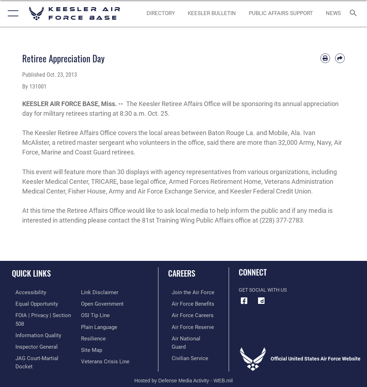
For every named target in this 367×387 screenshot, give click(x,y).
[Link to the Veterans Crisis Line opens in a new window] (103, 347)
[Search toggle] (355, 13)
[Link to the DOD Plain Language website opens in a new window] (98, 314)
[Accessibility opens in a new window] (25, 292)
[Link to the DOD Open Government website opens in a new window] (101, 292)
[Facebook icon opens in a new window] (244, 301)
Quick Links (31, 273)
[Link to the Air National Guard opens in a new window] (188, 336)
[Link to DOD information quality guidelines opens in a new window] (33, 325)
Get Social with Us (263, 290)
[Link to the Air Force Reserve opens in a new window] (187, 325)
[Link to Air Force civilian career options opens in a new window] (184, 347)
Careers (181, 273)
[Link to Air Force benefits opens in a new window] (187, 303)
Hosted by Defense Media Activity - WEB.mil (183, 371)
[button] (11, 13)
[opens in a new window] (261, 301)
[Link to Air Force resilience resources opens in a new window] (92, 325)
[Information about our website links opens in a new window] (28, 358)
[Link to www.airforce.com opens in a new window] (187, 292)
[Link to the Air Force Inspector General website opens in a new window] (31, 336)
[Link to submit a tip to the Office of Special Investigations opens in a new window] (94, 303)
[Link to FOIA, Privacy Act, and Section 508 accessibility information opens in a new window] (42, 314)
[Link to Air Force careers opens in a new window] (187, 314)
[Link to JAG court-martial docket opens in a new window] (40, 347)
